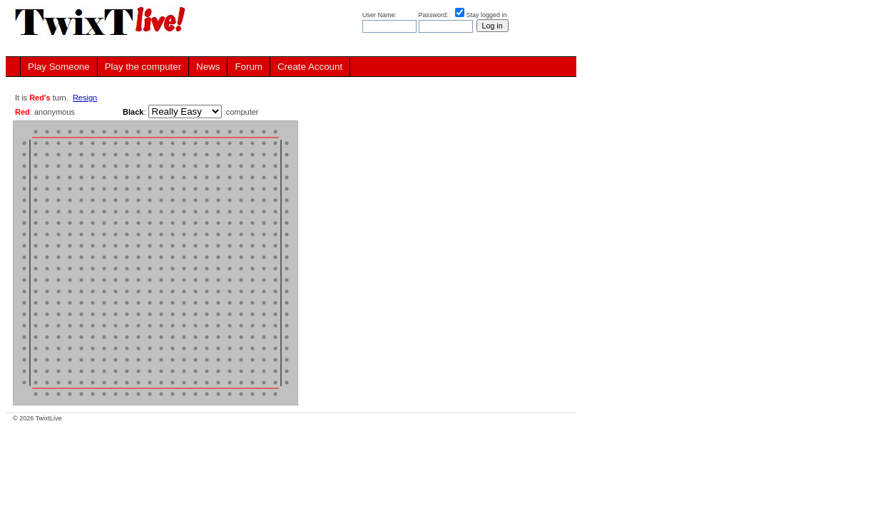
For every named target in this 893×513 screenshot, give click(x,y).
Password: (435, 15)
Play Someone (59, 66)
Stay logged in (486, 15)
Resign (85, 97)
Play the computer (143, 66)
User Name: (380, 15)
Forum (248, 66)
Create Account (309, 66)
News (208, 66)
